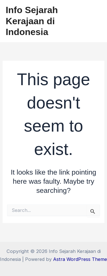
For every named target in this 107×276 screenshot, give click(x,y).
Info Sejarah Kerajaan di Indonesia (32, 21)
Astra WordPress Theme (80, 259)
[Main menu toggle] (94, 21)
